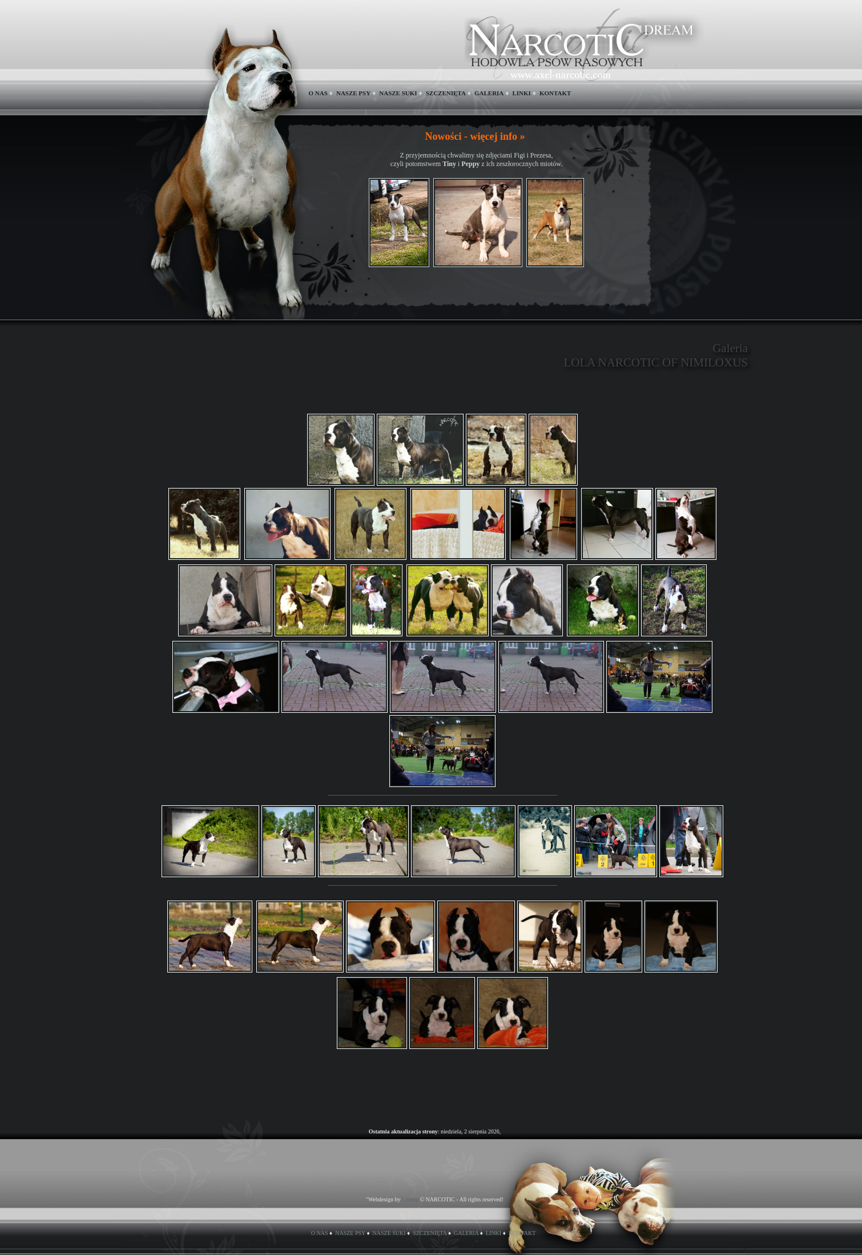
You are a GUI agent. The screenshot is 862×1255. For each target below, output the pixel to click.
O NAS (318, 93)
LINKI (521, 93)
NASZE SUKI (398, 93)
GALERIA (488, 93)
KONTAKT (555, 93)
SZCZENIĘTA (446, 93)
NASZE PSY (353, 93)
